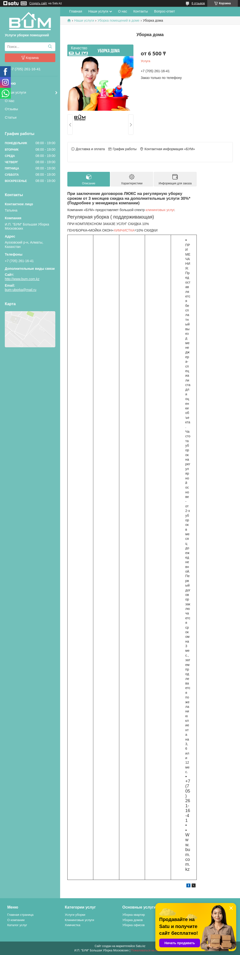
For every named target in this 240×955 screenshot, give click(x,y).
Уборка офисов (133, 925)
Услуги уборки (75, 914)
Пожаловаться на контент (148, 950)
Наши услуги (15, 92)
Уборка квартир (133, 914)
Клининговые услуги (79, 920)
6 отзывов (198, 3)
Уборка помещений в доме (118, 20)
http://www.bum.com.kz (22, 279)
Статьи (11, 117)
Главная (75, 11)
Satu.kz (140, 946)
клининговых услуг (160, 210)
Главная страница (20, 914)
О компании (16, 920)
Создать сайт (38, 3)
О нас (9, 101)
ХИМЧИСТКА (124, 230)
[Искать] (49, 46)
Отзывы (11, 109)
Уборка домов (132, 920)
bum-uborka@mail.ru (20, 290)
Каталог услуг (17, 925)
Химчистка (72, 925)
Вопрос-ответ (164, 11)
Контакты (140, 11)
